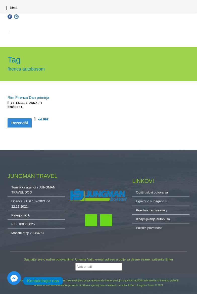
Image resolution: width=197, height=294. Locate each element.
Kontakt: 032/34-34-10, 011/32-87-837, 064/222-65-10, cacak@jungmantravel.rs (93, 24)
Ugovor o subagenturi (151, 201)
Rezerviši (19, 123)
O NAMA (183, 33)
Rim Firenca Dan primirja (28, 97)
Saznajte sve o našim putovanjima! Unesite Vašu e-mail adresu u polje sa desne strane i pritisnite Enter (98, 259)
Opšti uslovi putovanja (22, 24)
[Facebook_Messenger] (14, 281)
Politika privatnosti (149, 228)
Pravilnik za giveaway (151, 210)
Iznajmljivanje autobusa (153, 219)
